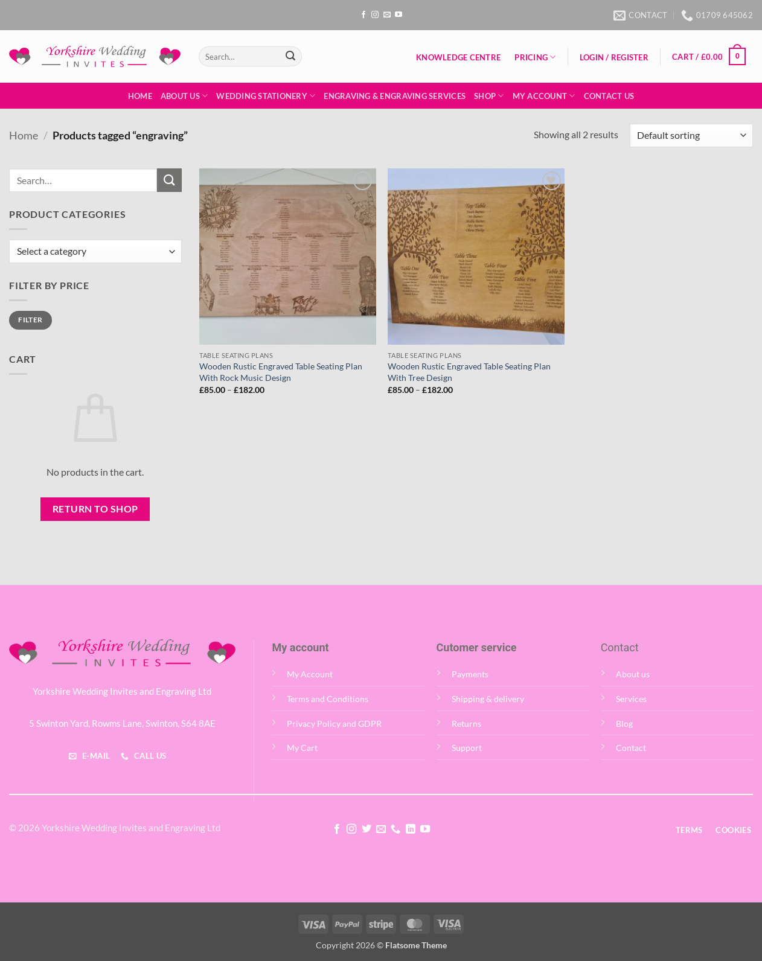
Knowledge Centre (458, 57)
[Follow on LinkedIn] (410, 829)
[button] (613, 57)
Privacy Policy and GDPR (334, 723)
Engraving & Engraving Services (395, 96)
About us (633, 674)
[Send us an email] (387, 15)
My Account (544, 95)
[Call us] (395, 829)
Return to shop (95, 508)
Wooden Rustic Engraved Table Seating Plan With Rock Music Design (280, 372)
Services (631, 699)
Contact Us (609, 96)
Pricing (534, 57)
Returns (466, 723)
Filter (30, 319)
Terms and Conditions (327, 699)
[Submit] (290, 56)
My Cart (302, 747)
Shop (489, 95)
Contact (631, 747)
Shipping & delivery (488, 699)
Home (140, 96)
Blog (624, 723)
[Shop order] (691, 135)
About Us (184, 95)
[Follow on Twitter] (366, 829)
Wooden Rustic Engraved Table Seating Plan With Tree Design (469, 372)
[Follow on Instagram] (375, 15)
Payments (470, 674)
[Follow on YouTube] (398, 15)
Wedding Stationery (265, 95)
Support (467, 747)
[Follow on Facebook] (363, 15)
